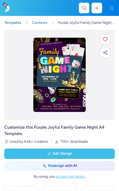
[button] (105, 39)
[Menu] (111, 8)
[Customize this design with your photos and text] (59, 75)
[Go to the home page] (6, 8)
